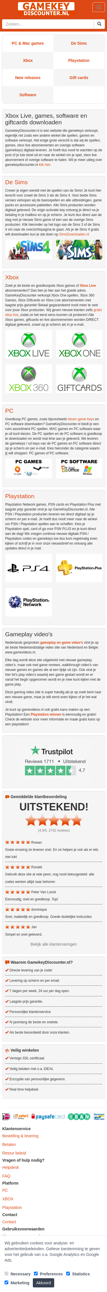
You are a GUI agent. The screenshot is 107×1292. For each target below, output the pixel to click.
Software (27, 95)
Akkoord (43, 1283)
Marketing (17, 1283)
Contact (9, 1222)
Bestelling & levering (20, 1136)
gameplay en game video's (61, 643)
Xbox (28, 60)
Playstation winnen (46, 714)
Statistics (78, 1274)
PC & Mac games (28, 43)
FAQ (6, 1176)
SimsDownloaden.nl (74, 234)
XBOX (7, 1199)
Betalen (9, 1144)
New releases (28, 77)
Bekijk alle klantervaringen (54, 944)
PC (5, 1190)
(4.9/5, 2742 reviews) (54, 830)
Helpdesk (10, 1167)
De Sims (79, 43)
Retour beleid (14, 1153)
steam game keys (81, 419)
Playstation (79, 60)
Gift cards (79, 77)
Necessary (18, 1274)
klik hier (44, 165)
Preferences (48, 1274)
